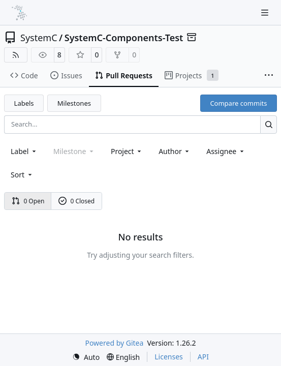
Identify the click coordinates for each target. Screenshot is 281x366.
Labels (24, 103)
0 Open (28, 201)
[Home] (19, 13)
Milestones (74, 103)
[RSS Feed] (15, 55)
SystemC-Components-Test (124, 38)
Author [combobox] (175, 151)
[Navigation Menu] (266, 12)
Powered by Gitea (114, 343)
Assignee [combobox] (225, 151)
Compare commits (238, 103)
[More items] (269, 76)
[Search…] (268, 124)
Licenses (168, 356)
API (203, 356)
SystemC (38, 38)
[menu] (22, 174)
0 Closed (76, 201)
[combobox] (24, 151)
